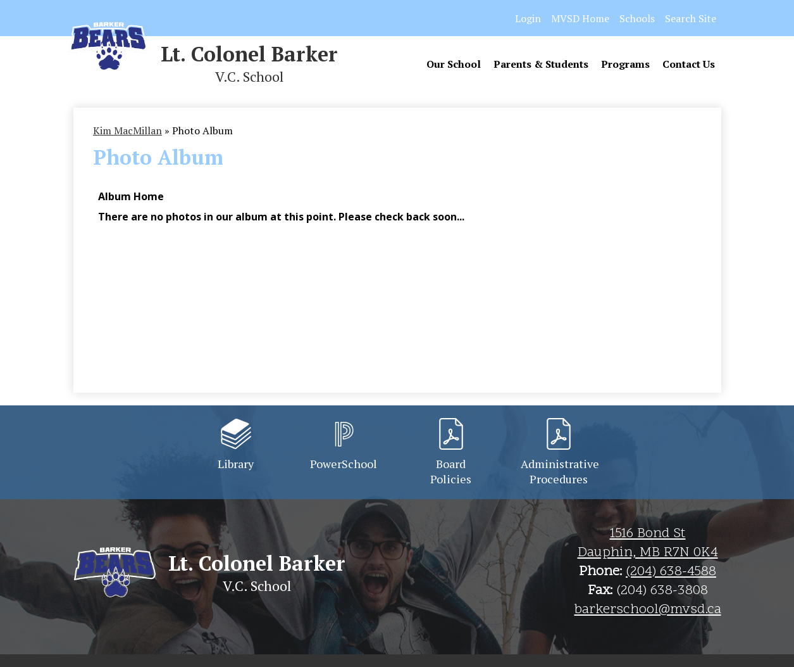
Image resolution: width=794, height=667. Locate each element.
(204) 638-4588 (671, 571)
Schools (637, 18)
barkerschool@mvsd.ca (647, 609)
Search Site (690, 18)
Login (528, 18)
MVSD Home (580, 18)
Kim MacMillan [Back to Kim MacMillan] (127, 130)
